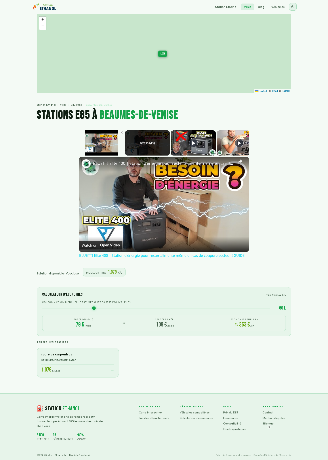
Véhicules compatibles (195, 412)
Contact (268, 412)
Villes (247, 7)
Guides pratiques (234, 429)
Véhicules (278, 7)
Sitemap (268, 423)
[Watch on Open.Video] (100, 245)
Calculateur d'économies (196, 418)
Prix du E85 (230, 412)
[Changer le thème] (293, 7)
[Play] (193, 143)
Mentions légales (274, 418)
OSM (275, 91)
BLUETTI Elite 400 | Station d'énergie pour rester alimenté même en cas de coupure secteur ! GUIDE (163, 163)
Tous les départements (154, 418)
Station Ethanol (226, 7)
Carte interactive (150, 412)
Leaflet (261, 91)
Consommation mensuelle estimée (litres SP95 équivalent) (86, 302)
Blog (261, 7)
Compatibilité (232, 423)
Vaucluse (76, 104)
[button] (162, 54)
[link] (86, 163)
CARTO (286, 91)
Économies (230, 418)
